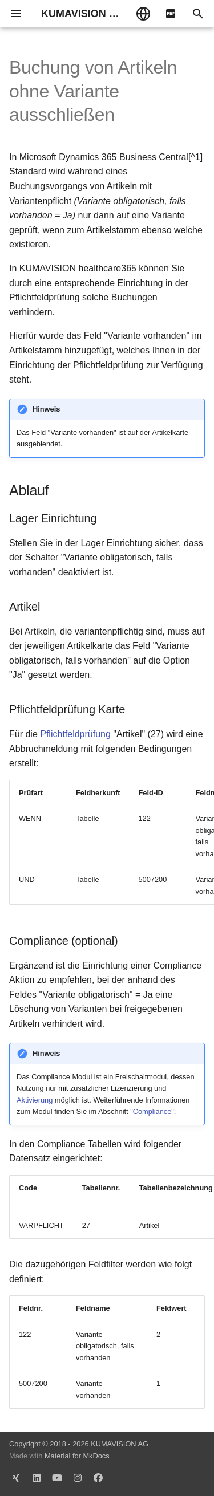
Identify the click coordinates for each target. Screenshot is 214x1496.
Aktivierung (35, 1100)
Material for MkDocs (77, 1456)
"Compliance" (152, 1111)
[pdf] (170, 13)
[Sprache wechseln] (143, 13)
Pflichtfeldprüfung (75, 734)
